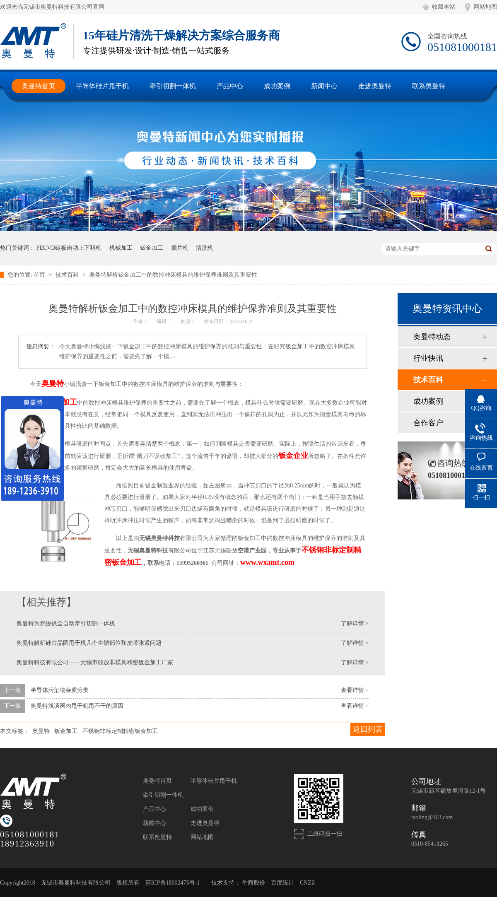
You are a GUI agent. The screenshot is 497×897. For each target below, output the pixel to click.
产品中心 (154, 809)
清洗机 (204, 248)
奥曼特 (52, 383)
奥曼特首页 (157, 781)
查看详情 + (355, 690)
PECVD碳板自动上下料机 (69, 248)
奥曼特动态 (432, 337)
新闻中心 (154, 823)
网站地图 (485, 7)
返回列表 (368, 729)
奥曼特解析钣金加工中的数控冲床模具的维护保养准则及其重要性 (173, 275)
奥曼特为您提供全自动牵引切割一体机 (66, 623)
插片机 (179, 248)
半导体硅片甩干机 (214, 781)
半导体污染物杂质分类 (60, 690)
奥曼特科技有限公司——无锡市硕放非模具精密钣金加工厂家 (95, 662)
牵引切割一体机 (163, 795)
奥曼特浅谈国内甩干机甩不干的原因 (77, 706)
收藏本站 (443, 7)
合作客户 (428, 423)
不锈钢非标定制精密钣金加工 (120, 731)
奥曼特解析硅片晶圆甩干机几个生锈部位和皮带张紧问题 (89, 643)
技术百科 (67, 275)
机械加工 (121, 248)
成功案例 (428, 401)
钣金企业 (293, 455)
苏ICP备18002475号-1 (172, 883)
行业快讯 (428, 358)
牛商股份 (253, 883)
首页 (40, 275)
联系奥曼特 (157, 837)
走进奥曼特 (205, 823)
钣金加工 (151, 248)
